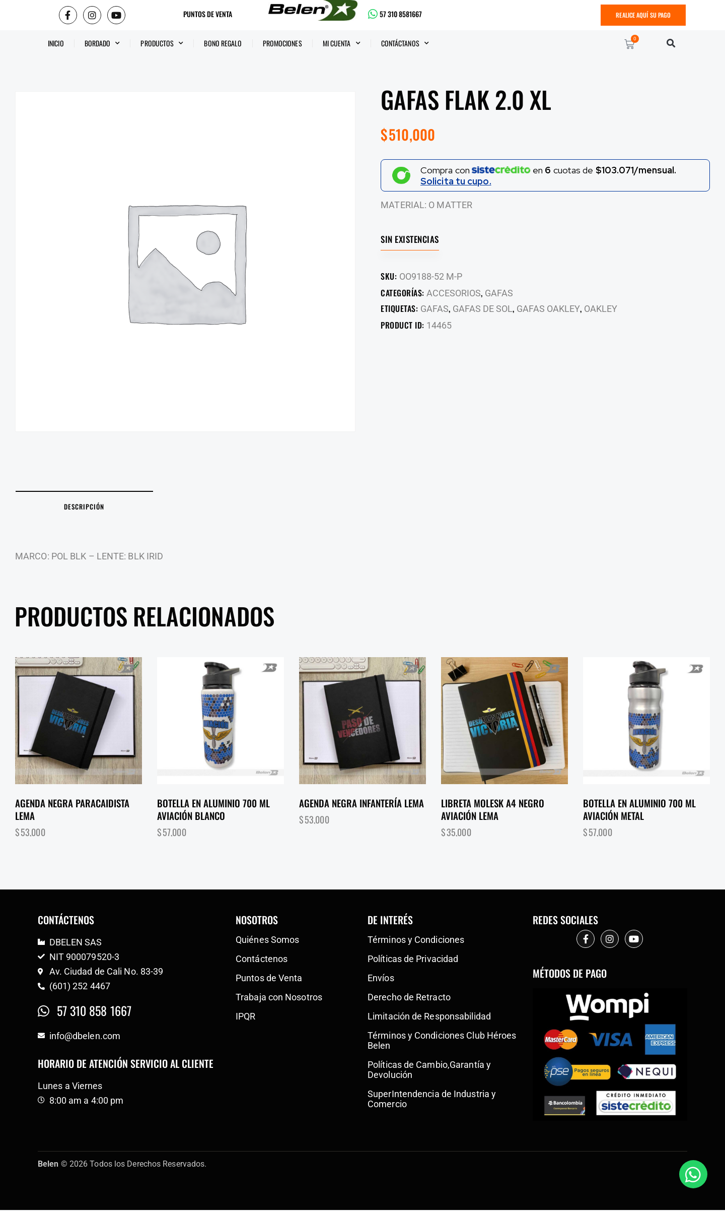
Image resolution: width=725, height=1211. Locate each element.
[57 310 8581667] (373, 14)
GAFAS (499, 293)
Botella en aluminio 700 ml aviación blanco (213, 810)
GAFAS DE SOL (483, 308)
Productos (161, 43)
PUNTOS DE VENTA (207, 14)
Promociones (282, 43)
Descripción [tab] (85, 506)
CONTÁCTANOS (405, 43)
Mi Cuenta (341, 43)
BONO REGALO (223, 43)
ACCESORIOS (453, 293)
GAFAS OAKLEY (548, 308)
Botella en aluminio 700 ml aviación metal (639, 810)
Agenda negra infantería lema (361, 804)
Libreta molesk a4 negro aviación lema (492, 810)
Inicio (56, 43)
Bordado (102, 43)
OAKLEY (600, 308)
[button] (671, 43)
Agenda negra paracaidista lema (72, 810)
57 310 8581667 (401, 14)
